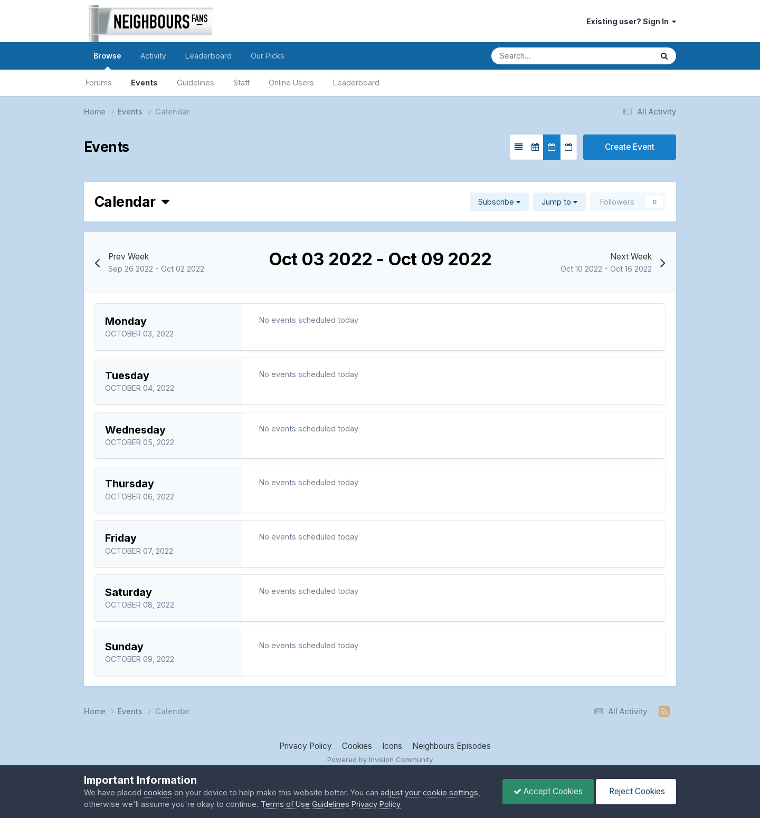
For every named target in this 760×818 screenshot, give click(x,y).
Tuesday (127, 375)
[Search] (537, 55)
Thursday (129, 483)
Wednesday (135, 430)
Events (144, 82)
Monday (126, 321)
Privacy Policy (305, 746)
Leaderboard (356, 82)
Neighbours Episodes (451, 746)
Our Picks (267, 55)
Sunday (124, 646)
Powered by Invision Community (380, 759)
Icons (392, 746)
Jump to (559, 201)
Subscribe (499, 201)
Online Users (291, 82)
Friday (121, 538)
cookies (158, 792)
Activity (153, 55)
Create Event (629, 147)
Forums (99, 82)
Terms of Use (285, 804)
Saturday (128, 592)
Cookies (357, 746)
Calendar (131, 201)
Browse (107, 60)
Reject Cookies (636, 791)
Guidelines (195, 82)
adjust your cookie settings (429, 792)
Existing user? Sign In (631, 21)
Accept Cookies (548, 791)
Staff (241, 82)
